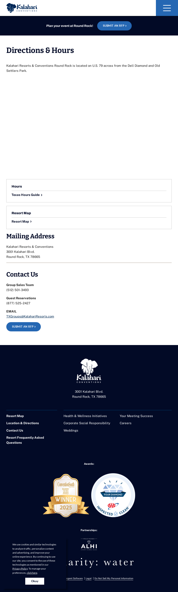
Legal (89, 578)
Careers (126, 423)
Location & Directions (22, 423)
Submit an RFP (113, 25)
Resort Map (20, 221)
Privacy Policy (20, 568)
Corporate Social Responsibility (87, 423)
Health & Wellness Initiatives (85, 416)
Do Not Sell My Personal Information (113, 578)
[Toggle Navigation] (167, 8)
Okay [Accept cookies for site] (35, 581)
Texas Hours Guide (26, 195)
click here (32, 572)
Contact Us (14, 430)
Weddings (71, 430)
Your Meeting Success (136, 416)
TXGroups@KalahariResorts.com (30, 316)
